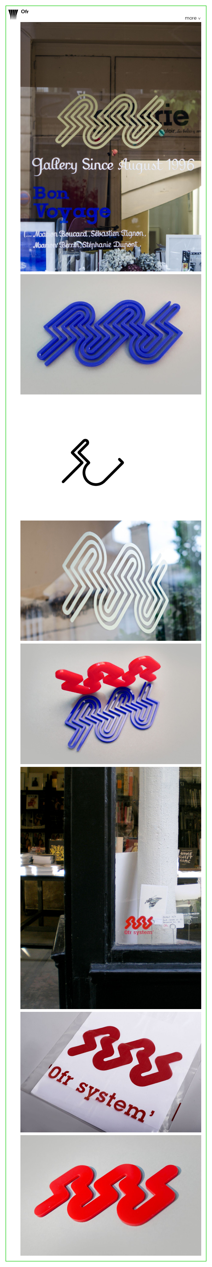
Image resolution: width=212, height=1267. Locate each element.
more (191, 18)
